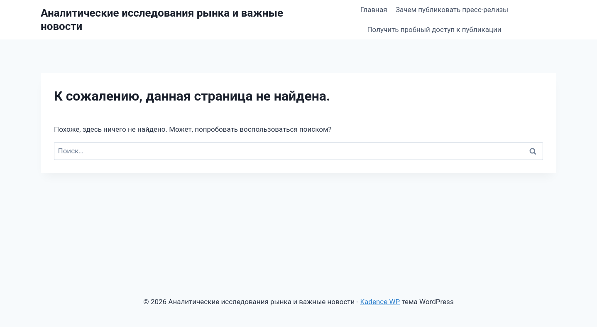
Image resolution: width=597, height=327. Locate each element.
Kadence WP (380, 301)
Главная (373, 9)
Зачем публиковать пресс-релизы (452, 9)
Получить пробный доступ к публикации (434, 29)
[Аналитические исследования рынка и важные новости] (176, 19)
